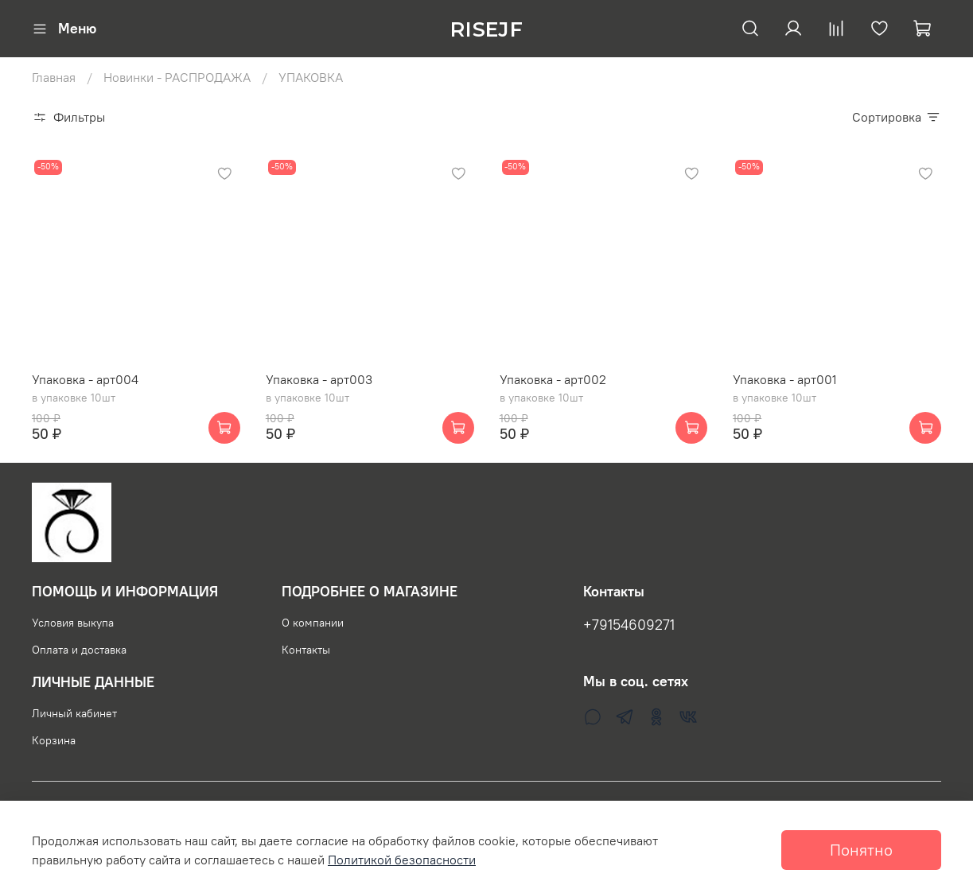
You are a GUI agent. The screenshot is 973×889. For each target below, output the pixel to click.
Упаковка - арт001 (785, 379)
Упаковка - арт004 (85, 379)
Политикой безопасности (402, 860)
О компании (313, 622)
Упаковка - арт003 (319, 379)
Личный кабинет (74, 713)
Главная (54, 77)
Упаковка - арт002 (553, 379)
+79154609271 (629, 625)
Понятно (861, 850)
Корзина (54, 740)
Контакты (306, 649)
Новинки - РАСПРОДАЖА (177, 77)
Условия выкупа (73, 622)
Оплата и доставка (79, 649)
